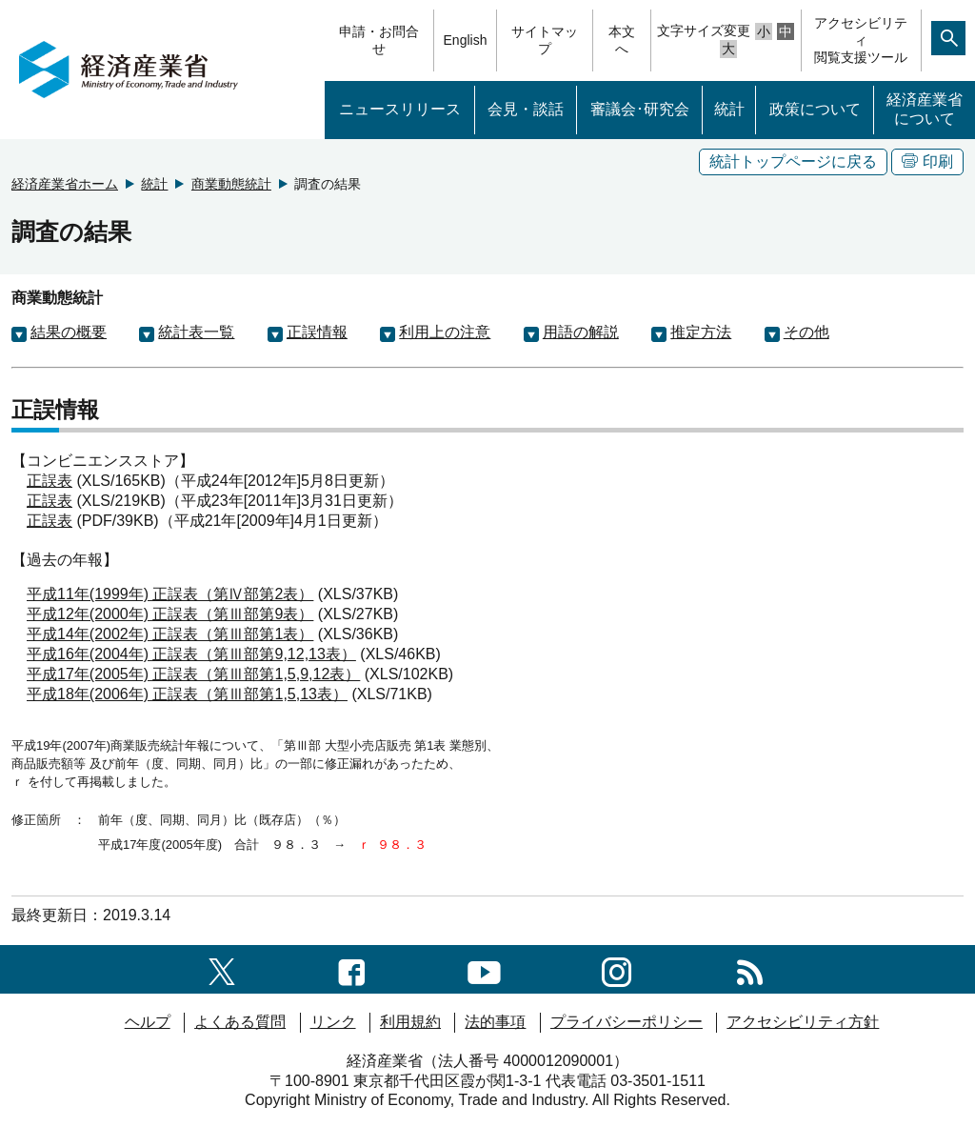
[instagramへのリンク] (616, 968)
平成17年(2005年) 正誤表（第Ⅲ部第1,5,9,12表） (193, 674)
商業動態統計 (231, 183)
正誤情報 (317, 332)
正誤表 (49, 481)
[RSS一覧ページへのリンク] (749, 968)
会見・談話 (526, 109)
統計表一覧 (196, 332)
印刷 (927, 161)
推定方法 (700, 332)
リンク (333, 1022)
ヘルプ (147, 1022)
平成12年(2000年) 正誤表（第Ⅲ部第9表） (170, 614)
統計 (729, 109)
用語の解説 (581, 332)
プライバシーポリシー (626, 1022)
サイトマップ (544, 40)
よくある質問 (240, 1022)
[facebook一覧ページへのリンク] (351, 968)
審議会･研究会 (639, 109)
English (466, 40)
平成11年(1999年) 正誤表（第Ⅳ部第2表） (170, 594)
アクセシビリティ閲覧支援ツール (860, 40)
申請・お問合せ (379, 40)
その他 (806, 332)
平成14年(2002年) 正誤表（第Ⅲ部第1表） (170, 634)
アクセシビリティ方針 (802, 1022)
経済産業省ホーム (64, 183)
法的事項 (495, 1022)
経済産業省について (924, 109)
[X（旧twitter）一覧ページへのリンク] (222, 968)
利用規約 (410, 1022)
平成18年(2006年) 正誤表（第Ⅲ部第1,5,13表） (187, 694)
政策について (815, 109)
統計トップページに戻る (793, 161)
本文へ (621, 40)
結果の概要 (68, 332)
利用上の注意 (444, 332)
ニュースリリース (400, 109)
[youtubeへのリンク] (484, 968)
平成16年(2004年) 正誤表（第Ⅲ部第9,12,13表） (191, 654)
